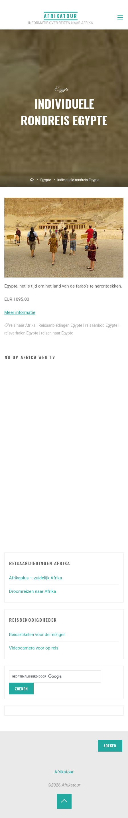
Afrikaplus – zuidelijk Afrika (35, 578)
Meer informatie (19, 312)
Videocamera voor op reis (33, 648)
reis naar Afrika (22, 325)
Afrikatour (61, 15)
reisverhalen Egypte (21, 333)
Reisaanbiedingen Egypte (60, 325)
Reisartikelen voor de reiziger (37, 634)
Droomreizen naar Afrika (32, 591)
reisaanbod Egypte (101, 325)
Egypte (61, 89)
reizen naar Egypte (57, 333)
